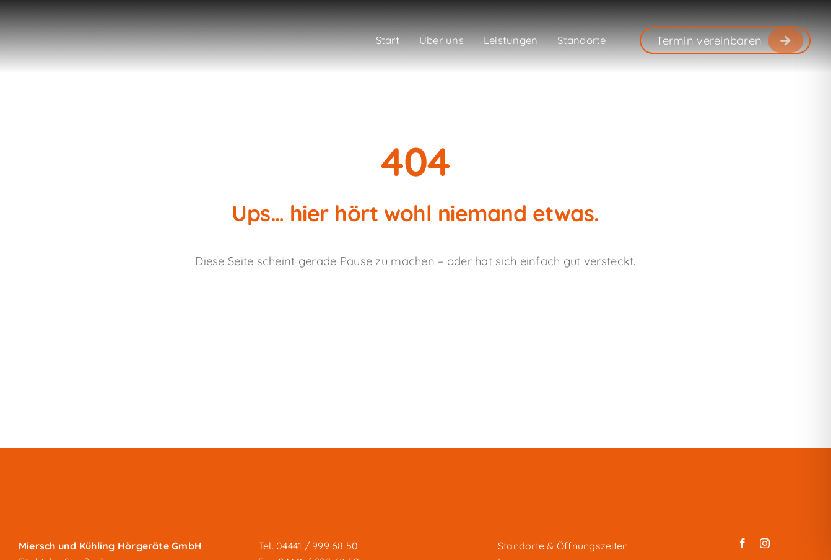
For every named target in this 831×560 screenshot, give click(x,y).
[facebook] (742, 543)
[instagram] (765, 543)
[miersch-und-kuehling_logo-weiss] (80, 30)
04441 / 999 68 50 (317, 546)
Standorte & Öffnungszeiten (563, 546)
